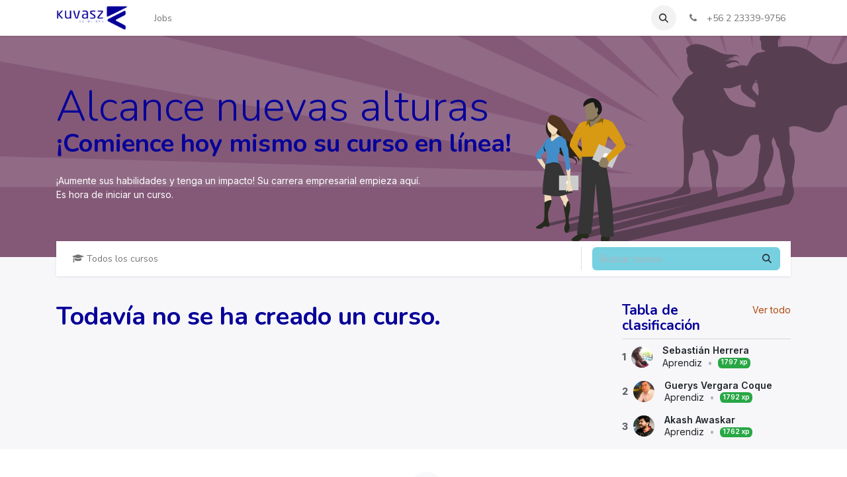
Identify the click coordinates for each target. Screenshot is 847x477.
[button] (663, 17)
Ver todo (771, 309)
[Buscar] (767, 258)
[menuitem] (163, 18)
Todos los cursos (115, 258)
